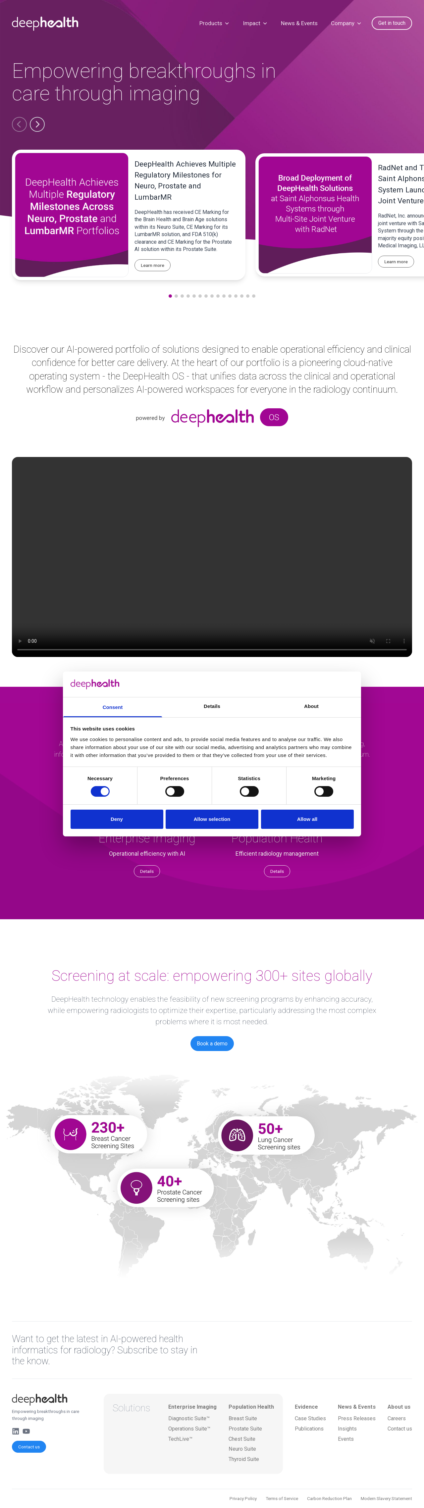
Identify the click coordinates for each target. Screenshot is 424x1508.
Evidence (306, 1407)
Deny (117, 819)
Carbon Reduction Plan (329, 1498)
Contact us (29, 1446)
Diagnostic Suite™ (189, 1418)
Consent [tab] (113, 707)
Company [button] (346, 23)
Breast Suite (243, 1418)
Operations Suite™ (189, 1429)
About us (399, 1407)
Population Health (251, 1407)
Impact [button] (255, 23)
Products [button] (214, 23)
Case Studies (310, 1418)
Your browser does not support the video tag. (212, 557)
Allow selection (212, 819)
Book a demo (212, 1043)
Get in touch (391, 23)
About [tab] (311, 706)
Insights (347, 1429)
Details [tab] (212, 706)
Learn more (152, 265)
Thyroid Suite (244, 1459)
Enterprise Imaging (192, 1407)
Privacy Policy (243, 1498)
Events (346, 1439)
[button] (19, 124)
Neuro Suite (242, 1449)
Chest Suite (242, 1439)
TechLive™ (180, 1439)
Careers (397, 1418)
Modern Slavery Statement (386, 1498)
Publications (309, 1429)
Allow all (307, 819)
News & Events (299, 23)
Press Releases (357, 1418)
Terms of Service (282, 1498)
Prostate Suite (245, 1429)
